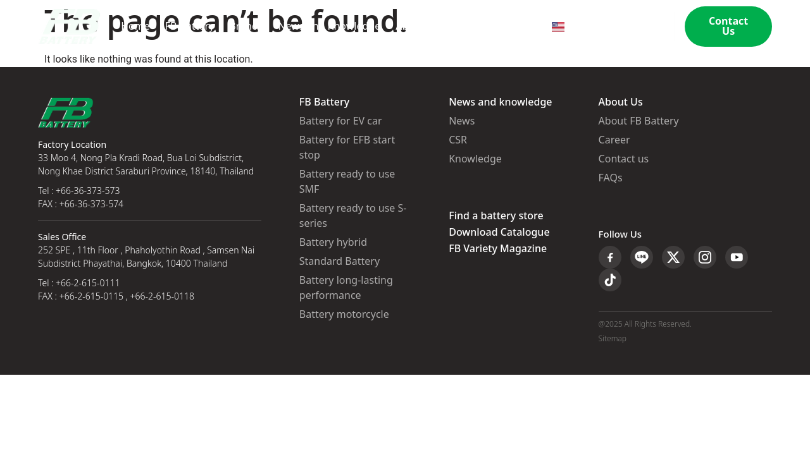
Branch (246, 26)
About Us (417, 26)
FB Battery (190, 26)
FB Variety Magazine (498, 249)
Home (135, 26)
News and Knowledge (329, 26)
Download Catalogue (499, 232)
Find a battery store (496, 216)
